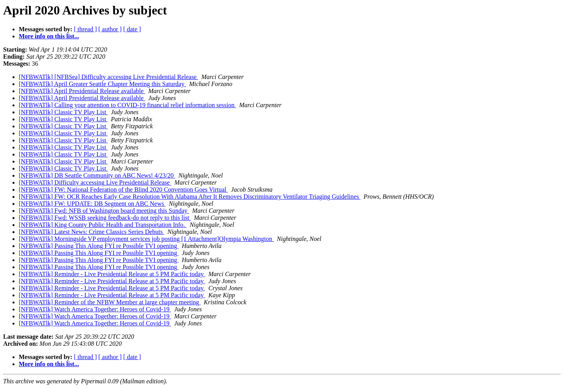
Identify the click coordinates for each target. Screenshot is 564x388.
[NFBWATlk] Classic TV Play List (63, 112)
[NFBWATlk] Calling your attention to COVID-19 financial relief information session (127, 105)
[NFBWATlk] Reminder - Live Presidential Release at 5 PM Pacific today (112, 274)
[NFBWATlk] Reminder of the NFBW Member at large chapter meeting (110, 302)
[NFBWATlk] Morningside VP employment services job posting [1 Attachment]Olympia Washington (146, 238)
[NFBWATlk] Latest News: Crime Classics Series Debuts (91, 231)
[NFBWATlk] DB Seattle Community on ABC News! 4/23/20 (97, 175)
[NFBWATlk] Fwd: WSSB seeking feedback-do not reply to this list (105, 217)
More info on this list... (49, 36)
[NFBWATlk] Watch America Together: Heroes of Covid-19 (95, 309)
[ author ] (110, 29)
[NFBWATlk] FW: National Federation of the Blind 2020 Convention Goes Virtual (123, 189)
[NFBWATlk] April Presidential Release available (82, 91)
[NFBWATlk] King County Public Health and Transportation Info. (103, 224)
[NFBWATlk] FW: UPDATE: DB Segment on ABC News (92, 203)
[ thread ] (85, 29)
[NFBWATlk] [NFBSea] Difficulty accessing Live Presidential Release (108, 77)
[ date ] (132, 29)
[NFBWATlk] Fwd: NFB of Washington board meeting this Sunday (104, 210)
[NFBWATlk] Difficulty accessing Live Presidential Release (95, 182)
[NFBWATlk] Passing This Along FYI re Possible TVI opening (99, 245)
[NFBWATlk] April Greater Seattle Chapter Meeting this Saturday (102, 84)
